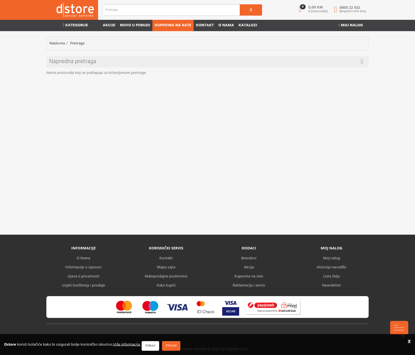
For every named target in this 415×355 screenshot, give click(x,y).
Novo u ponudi (135, 25)
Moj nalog (351, 25)
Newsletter (331, 285)
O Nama (83, 258)
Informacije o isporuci (83, 267)
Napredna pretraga (206, 61)
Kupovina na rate (173, 25)
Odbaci (150, 345)
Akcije (109, 25)
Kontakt (205, 25)
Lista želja (331, 276)
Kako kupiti (166, 285)
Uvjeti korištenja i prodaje (83, 285)
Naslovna (57, 43)
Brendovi (248, 258)
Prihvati (171, 345)
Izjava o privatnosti (84, 276)
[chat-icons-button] (399, 329)
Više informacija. (127, 344)
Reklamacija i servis (249, 285)
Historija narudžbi (331, 267)
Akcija (249, 267)
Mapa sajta (166, 267)
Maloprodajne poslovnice (166, 276)
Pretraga (77, 43)
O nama (226, 25)
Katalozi (248, 25)
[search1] (251, 10)
